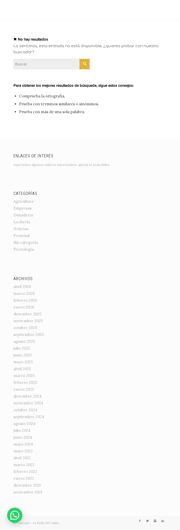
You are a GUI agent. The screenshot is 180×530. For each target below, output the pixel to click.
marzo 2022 (24, 464)
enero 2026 (23, 307)
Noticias (20, 228)
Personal (21, 235)
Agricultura (23, 201)
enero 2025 (23, 389)
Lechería (21, 221)
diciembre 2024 (27, 396)
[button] (14, 515)
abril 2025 (22, 368)
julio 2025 (21, 348)
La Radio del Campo (46, 523)
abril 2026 (22, 286)
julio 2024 (21, 430)
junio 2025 (22, 355)
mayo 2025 (23, 362)
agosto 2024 (24, 423)
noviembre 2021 (27, 492)
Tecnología (23, 249)
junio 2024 (22, 437)
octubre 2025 (25, 327)
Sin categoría (25, 242)
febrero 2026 (25, 300)
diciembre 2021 (27, 485)
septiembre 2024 (28, 416)
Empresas (22, 208)
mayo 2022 (23, 451)
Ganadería (23, 215)
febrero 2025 (25, 382)
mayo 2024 (23, 444)
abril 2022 (22, 457)
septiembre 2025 (28, 334)
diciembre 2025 (27, 314)
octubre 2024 (25, 409)
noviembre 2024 (28, 403)
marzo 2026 (24, 293)
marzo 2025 (24, 375)
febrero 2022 (25, 471)
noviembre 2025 (28, 320)
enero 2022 (23, 478)
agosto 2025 (24, 341)
